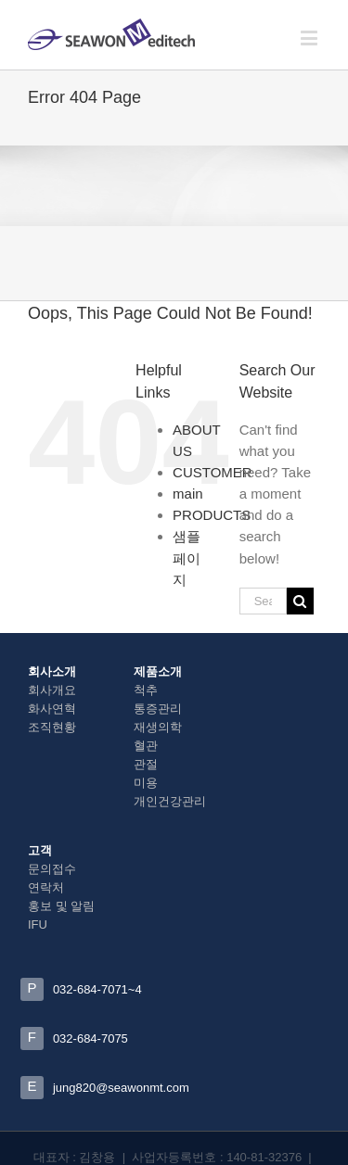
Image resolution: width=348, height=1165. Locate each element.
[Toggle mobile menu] (310, 37)
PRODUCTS (212, 515)
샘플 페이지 (186, 557)
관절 (146, 764)
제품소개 (158, 671)
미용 (146, 783)
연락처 (46, 887)
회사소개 (52, 671)
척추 (146, 690)
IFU (37, 924)
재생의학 (158, 727)
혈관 (146, 746)
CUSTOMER (212, 472)
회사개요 (52, 690)
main (188, 493)
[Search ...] (263, 601)
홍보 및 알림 (61, 906)
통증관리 (158, 708)
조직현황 (52, 727)
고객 (40, 850)
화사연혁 (52, 708)
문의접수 (52, 869)
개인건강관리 (170, 801)
